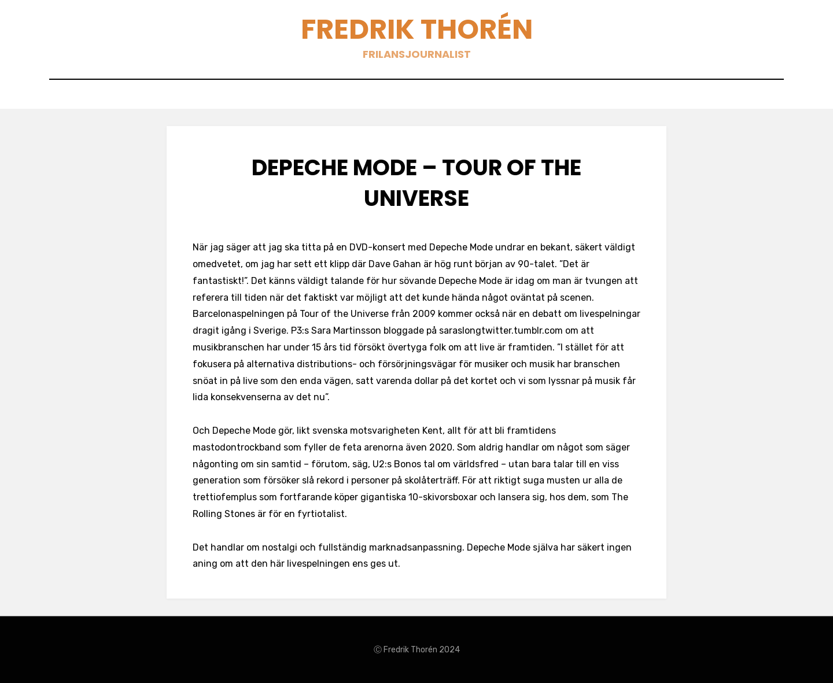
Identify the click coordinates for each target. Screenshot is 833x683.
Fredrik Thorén (417, 29)
